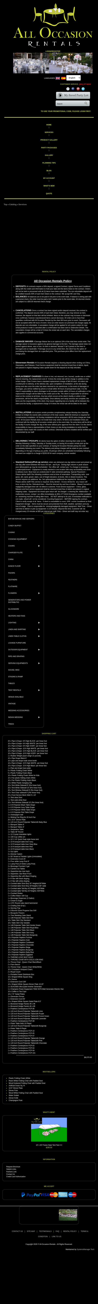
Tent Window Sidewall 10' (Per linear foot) (27, 803)
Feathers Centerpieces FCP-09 (22, 1051)
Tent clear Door (16, 797)
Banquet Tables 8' (17, 827)
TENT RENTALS (25, 690)
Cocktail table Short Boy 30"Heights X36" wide (28, 886)
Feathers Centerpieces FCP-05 (22, 1033)
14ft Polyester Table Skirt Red (22, 918)
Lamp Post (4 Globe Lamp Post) (23, 864)
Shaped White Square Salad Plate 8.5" (26, 1001)
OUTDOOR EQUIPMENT (25, 649)
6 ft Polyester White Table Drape (23, 810)
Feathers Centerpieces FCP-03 (22, 1046)
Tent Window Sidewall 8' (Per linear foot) (27, 790)
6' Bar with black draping (20, 879)
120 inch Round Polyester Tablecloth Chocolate (29, 1043)
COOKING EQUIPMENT (17, 539)
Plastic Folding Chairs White (21, 771)
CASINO (11, 532)
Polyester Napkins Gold (21, 940)
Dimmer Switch (16, 854)
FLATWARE (12, 586)
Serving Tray (15, 908)
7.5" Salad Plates (18, 994)
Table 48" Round (17, 832)
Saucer (14, 979)
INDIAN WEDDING (25, 717)
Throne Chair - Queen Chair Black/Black (26, 962)
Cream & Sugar (16, 901)
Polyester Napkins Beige (21, 947)
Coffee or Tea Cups (19, 992)
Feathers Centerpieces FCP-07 (22, 1036)
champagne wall (17, 815)
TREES (11, 724)
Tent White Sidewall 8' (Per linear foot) (26, 785)
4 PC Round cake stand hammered (24, 903)
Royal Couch (15, 972)
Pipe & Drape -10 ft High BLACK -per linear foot (30, 751)
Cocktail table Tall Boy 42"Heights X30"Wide (27, 888)
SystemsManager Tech (85, 1249)
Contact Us (10, 1174)
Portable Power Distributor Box (22, 974)
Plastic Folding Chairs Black (21, 773)
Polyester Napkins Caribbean (23, 942)
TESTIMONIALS (45, 1231)
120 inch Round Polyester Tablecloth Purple (27, 1014)
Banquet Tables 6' (17, 825)
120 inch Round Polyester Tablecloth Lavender (28, 1019)
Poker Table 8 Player (19, 1028)
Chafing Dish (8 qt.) (18, 906)
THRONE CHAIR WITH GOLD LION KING (27, 960)
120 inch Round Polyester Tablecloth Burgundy (28, 1026)
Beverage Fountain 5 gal (20, 866)
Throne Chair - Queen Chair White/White (26, 967)
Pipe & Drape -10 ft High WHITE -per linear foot (30, 748)
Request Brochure (13, 1167)
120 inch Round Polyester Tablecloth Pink (26, 1041)
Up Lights (14, 852)
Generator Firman (17, 997)
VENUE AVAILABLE (15, 697)
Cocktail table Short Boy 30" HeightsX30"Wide (28, 883)
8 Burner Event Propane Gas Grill (23, 911)
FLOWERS (25, 593)
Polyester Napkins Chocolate (23, 945)
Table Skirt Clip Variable (21, 923)
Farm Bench (15, 965)
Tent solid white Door (19, 800)
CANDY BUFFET (14, 526)
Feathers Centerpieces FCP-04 (22, 1048)
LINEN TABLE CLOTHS (25, 636)
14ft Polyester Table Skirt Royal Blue (24, 928)
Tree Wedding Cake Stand (21, 915)
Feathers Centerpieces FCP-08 (22, 1021)
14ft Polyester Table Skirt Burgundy (24, 935)
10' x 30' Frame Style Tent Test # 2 (49, 1145)
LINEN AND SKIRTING (25, 629)
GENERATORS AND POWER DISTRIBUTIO (19, 601)
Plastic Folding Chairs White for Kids (25, 775)
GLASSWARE (13, 609)
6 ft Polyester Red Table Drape (22, 812)
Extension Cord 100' (18, 982)
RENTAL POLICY (70, 1231)
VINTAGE (12, 704)
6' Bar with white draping (20, 881)
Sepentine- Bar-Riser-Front (21, 874)
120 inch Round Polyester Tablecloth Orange (28, 1038)
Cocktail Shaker (17, 893)
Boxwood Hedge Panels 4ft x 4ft (23, 1004)
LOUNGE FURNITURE (17, 643)
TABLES (11, 683)
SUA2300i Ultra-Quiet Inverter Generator (26, 987)
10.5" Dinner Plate (19, 820)
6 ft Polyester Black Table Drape (23, 805)
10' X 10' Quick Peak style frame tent (25, 839)
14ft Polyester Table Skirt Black (22, 930)
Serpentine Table (17, 829)
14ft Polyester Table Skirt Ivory (22, 933)
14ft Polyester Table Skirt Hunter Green (26, 925)
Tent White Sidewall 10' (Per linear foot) (27, 788)
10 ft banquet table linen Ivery (22, 842)
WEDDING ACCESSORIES (18, 711)
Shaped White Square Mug (22, 977)
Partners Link (11, 1172)
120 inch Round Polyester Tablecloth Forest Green (30, 1016)
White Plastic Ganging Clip (22, 783)
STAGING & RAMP (15, 677)
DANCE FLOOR (25, 566)
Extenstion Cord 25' (18, 859)
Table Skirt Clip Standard (21, 920)
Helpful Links (11, 1169)
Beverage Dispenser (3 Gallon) (22, 898)
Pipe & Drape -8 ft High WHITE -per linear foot (29, 743)
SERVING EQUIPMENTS (25, 663)
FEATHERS (12, 580)
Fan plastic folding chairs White (23, 778)
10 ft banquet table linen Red (22, 847)
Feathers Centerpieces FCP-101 (23, 1053)
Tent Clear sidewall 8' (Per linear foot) (26, 793)
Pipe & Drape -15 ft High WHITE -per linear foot (30, 763)
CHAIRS (25, 546)
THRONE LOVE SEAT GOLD (22, 957)
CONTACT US (17, 1231)
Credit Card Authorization (16, 1177)
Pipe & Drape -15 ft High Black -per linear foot (29, 766)
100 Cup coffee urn (18, 837)
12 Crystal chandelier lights (21, 834)
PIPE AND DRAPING (16, 656)
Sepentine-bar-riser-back (20, 871)
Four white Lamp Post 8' (20, 861)
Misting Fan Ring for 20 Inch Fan (23, 817)
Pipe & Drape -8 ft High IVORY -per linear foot (29, 746)
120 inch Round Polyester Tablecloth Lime (27, 1011)
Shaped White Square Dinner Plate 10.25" (28, 984)
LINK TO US (56, 1237)
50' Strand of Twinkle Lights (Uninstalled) (26, 857)
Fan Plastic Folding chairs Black (24, 780)
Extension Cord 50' (18, 999)
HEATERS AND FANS (16, 616)
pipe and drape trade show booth (24, 761)
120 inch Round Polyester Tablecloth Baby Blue (29, 822)
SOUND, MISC (14, 670)
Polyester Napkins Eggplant (22, 955)
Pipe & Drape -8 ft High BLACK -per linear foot (29, 741)
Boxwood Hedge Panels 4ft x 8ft (23, 1006)
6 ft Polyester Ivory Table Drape (23, 807)
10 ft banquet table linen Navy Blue (24, 844)
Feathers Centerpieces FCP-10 (22, 1031)
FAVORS (11, 573)
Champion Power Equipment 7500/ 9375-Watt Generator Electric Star (37, 989)
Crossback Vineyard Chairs (22, 969)
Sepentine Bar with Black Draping (23, 876)
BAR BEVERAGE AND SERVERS (21, 519)
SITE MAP (31, 1231)
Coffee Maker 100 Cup (19, 896)
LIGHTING (25, 623)
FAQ (57, 1231)
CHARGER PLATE (15, 553)
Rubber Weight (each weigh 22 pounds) (26, 756)
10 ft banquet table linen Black (22, 849)
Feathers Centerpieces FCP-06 (22, 1009)
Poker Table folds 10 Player (21, 1023)
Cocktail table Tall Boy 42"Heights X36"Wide (27, 891)
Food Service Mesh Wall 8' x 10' (24, 795)
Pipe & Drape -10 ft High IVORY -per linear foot (30, 753)
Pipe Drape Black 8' (19, 758)
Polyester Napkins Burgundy (22, 950)
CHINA (10, 559)
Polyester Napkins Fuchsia (22, 937)
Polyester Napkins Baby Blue (23, 952)
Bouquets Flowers (17, 913)
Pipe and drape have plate (21, 768)
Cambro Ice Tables (18, 869)
